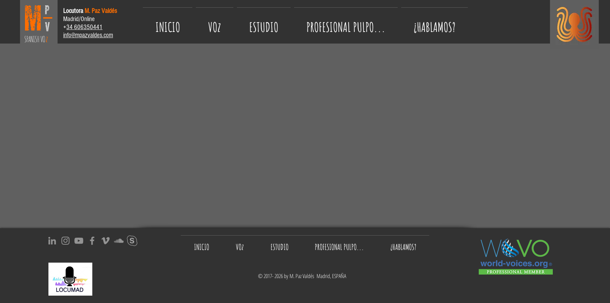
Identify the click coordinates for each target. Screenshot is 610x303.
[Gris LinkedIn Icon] (52, 240)
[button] (345, 23)
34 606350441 (84, 27)
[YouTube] (78, 240)
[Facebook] (92, 240)
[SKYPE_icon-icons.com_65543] (132, 240)
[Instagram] (65, 240)
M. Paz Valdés (303, 276)
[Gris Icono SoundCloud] (118, 240)
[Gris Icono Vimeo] (105, 240)
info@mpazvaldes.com (88, 35)
